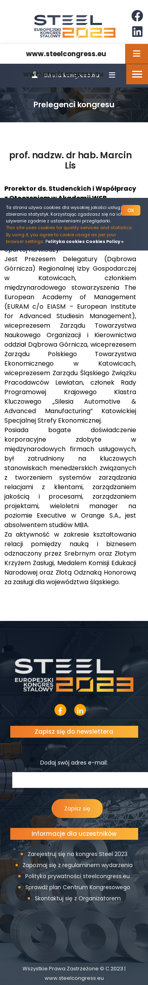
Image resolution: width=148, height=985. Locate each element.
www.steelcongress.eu (63, 74)
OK (130, 210)
